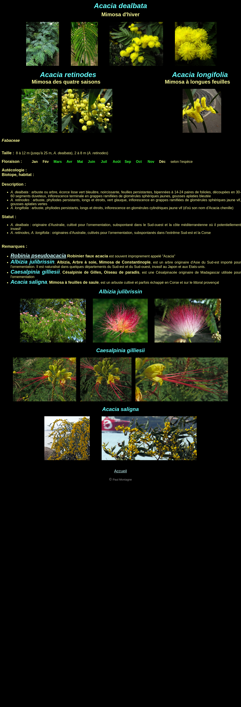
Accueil (120, 471)
